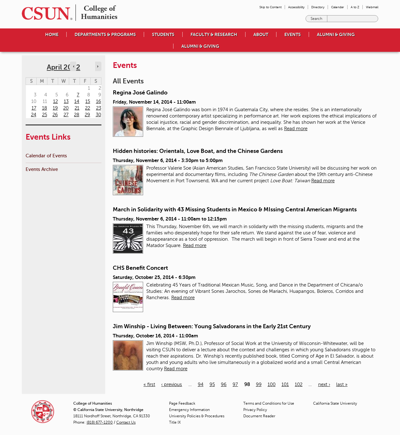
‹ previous (171, 384)
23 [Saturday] (98, 108)
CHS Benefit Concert (140, 268)
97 (235, 384)
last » (342, 384)
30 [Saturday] (98, 114)
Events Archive (42, 169)
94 (200, 384)
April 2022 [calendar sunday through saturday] (63, 67)
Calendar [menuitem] (337, 7)
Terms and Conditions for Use (268, 403)
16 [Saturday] (98, 101)
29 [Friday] (87, 114)
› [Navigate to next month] (97, 66)
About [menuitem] (260, 34)
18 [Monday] (44, 108)
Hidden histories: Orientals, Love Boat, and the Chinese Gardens (198, 151)
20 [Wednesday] (66, 108)
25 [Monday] (44, 114)
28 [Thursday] (76, 114)
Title (175, 422)
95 (212, 384)
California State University (335, 403)
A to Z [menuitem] (355, 7)
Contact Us (126, 422)
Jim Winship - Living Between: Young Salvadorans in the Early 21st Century (212, 326)
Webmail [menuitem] (372, 7)
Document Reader (259, 416)
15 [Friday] (87, 101)
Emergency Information (189, 410)
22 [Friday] (87, 108)
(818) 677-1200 (100, 422)
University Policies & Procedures (196, 416)
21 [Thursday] (77, 108)
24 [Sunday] (33, 114)
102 (298, 384)
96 (224, 384)
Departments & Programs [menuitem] (105, 34)
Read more (295, 128)
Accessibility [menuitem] (296, 7)
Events (292, 34)
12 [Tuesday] (55, 101)
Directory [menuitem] (317, 7)
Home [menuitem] (51, 34)
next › (324, 384)
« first (149, 384)
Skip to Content (270, 7)
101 (285, 384)
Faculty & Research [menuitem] (214, 34)
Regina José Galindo (140, 92)
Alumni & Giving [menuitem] (336, 34)
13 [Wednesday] (66, 101)
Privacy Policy (255, 410)
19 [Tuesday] (55, 108)
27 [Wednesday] (66, 114)
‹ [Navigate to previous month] (73, 66)
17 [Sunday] (34, 108)
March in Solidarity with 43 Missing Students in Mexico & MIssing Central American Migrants (235, 209)
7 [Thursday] (78, 94)
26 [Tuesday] (55, 114)
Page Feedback (182, 403)
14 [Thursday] (76, 101)
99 (259, 384)
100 (272, 384)
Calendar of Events (46, 155)
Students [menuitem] (163, 34)
